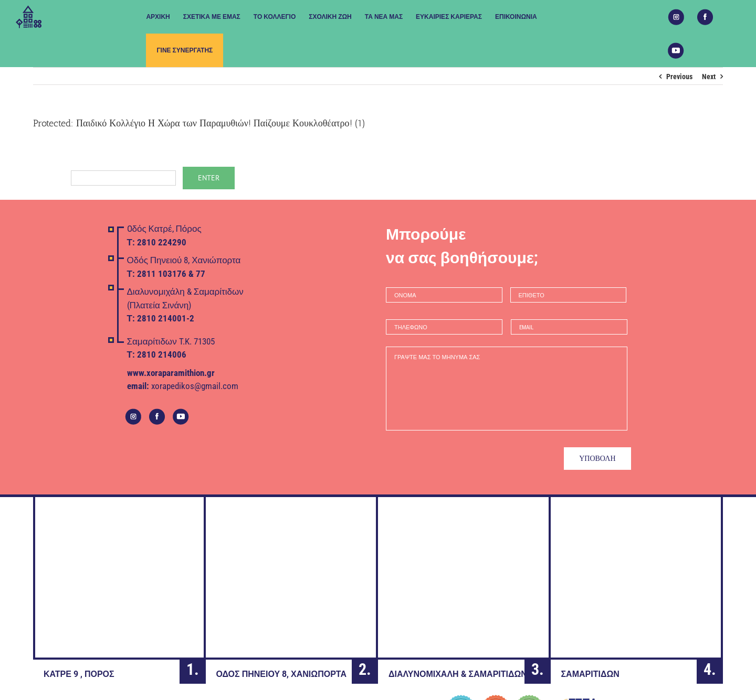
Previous (679, 76)
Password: (104, 177)
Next (709, 76)
